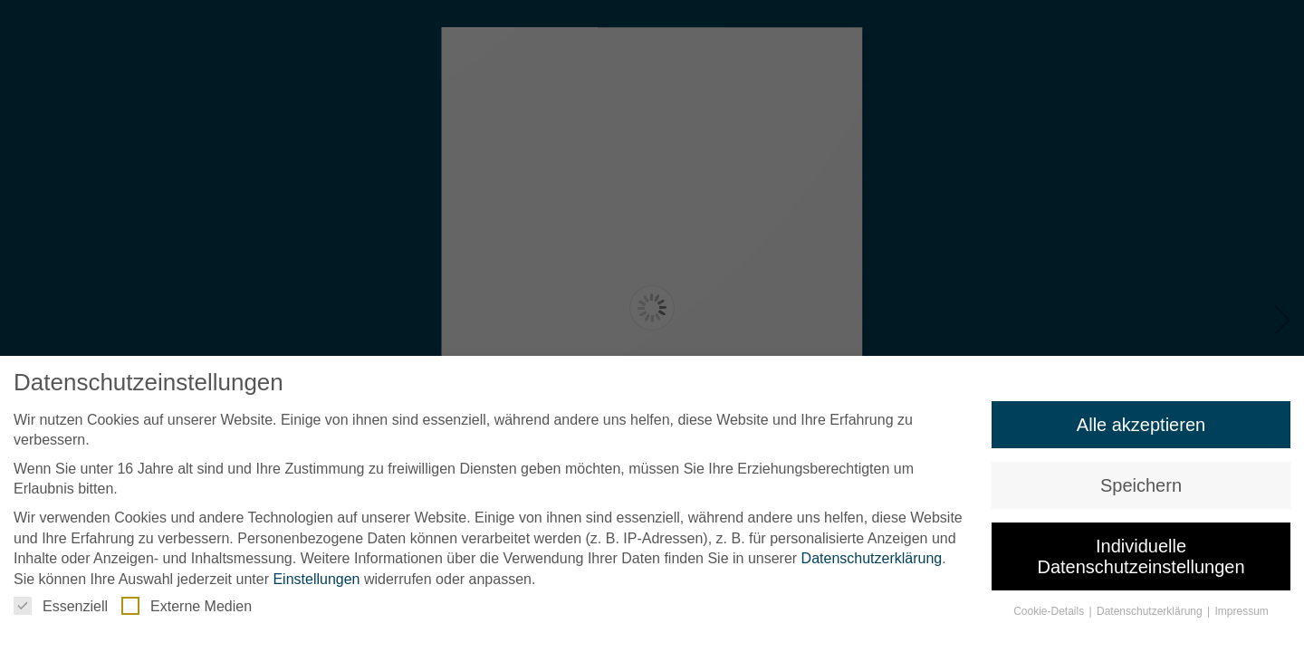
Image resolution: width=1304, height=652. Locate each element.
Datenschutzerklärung (872, 558)
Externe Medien (186, 606)
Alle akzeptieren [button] (1141, 425)
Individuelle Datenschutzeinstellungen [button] (1140, 556)
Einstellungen (316, 579)
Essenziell (61, 606)
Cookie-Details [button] (1050, 611)
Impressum (1242, 611)
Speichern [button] (1141, 485)
